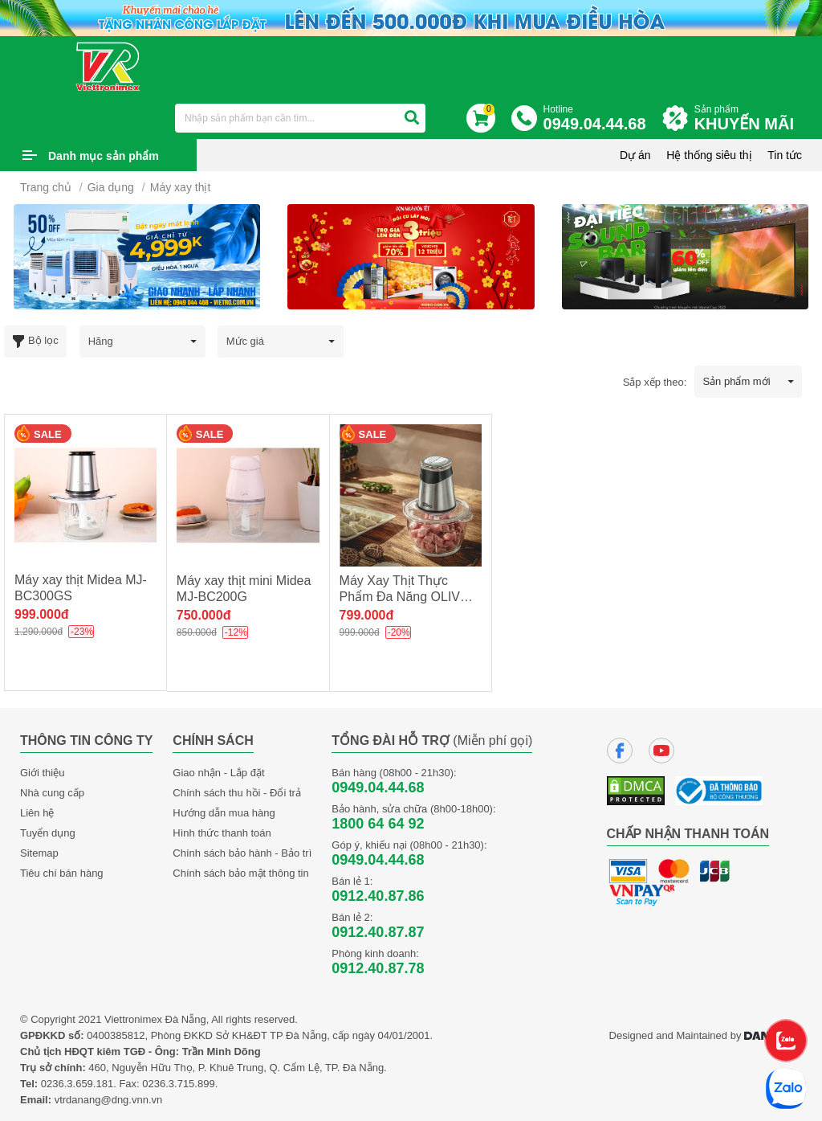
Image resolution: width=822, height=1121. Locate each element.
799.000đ (367, 615)
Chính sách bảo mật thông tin (240, 873)
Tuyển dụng (47, 833)
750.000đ (204, 615)
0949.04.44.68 (378, 787)
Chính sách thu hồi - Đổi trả (237, 793)
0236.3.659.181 (77, 1084)
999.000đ (41, 614)
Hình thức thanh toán (222, 833)
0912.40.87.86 (378, 896)
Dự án (635, 155)
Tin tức (784, 155)
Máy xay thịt (180, 187)
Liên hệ (37, 813)
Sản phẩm (748, 118)
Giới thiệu (42, 773)
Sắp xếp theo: (655, 382)
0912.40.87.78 (378, 968)
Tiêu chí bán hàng (62, 873)
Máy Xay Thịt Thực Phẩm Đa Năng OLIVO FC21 (405, 597)
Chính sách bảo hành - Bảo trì (242, 853)
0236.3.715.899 (178, 1084)
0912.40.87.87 (378, 932)
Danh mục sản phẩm (103, 155)
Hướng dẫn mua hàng (224, 813)
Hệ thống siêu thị (708, 155)
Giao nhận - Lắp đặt (218, 773)
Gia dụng (110, 187)
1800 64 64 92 (378, 824)
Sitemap (39, 853)
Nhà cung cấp (52, 793)
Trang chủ (45, 187)
